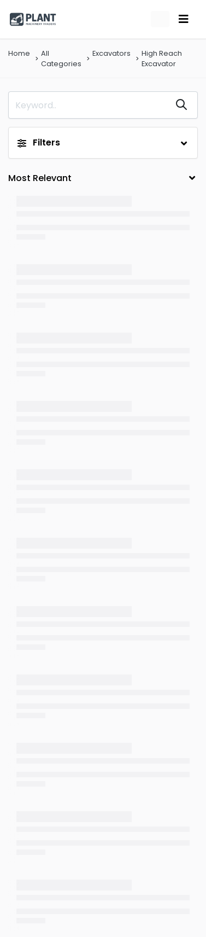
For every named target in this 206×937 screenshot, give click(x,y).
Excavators (111, 53)
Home (19, 53)
